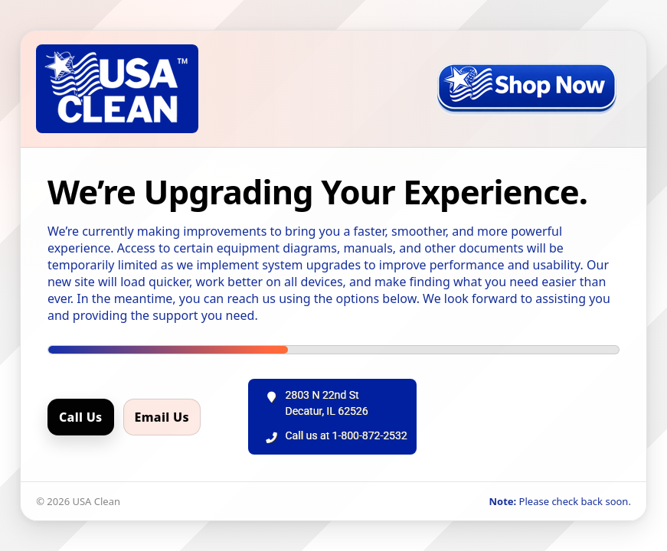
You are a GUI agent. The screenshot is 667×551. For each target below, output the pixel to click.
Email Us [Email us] (162, 417)
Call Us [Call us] (81, 417)
